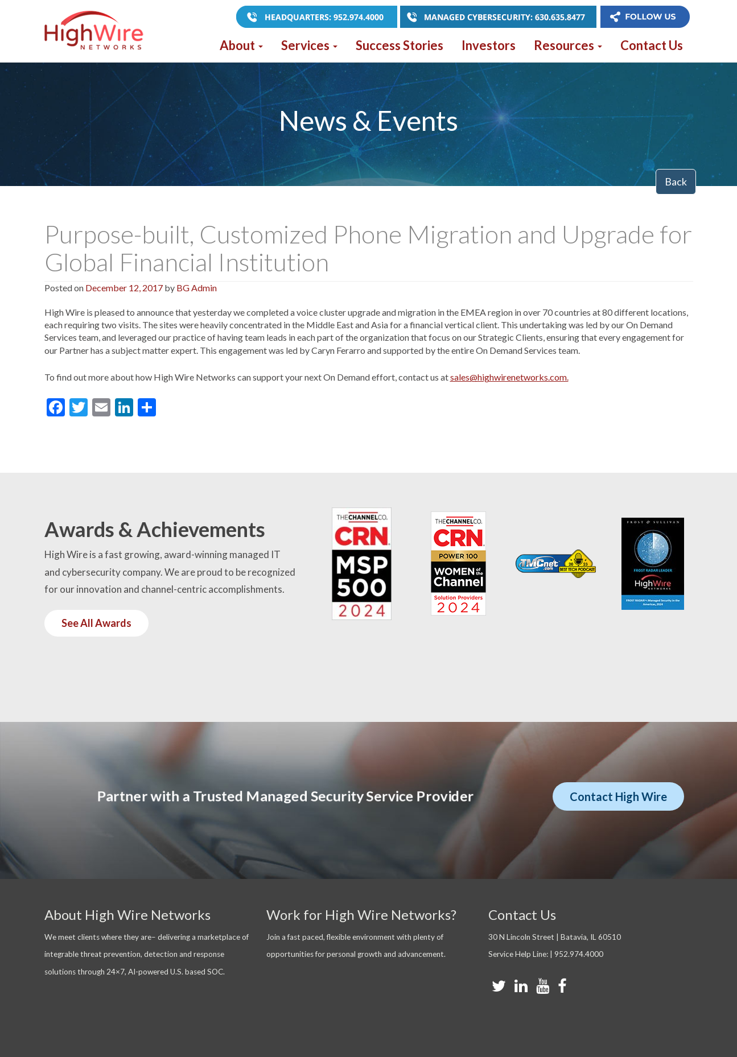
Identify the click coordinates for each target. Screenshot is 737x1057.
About (241, 45)
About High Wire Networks (127, 914)
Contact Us (651, 45)
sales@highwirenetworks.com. (509, 376)
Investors (489, 45)
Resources (568, 45)
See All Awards (96, 623)
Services (309, 45)
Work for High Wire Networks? (361, 914)
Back (676, 181)
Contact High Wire (618, 796)
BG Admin (196, 287)
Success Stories (399, 45)
